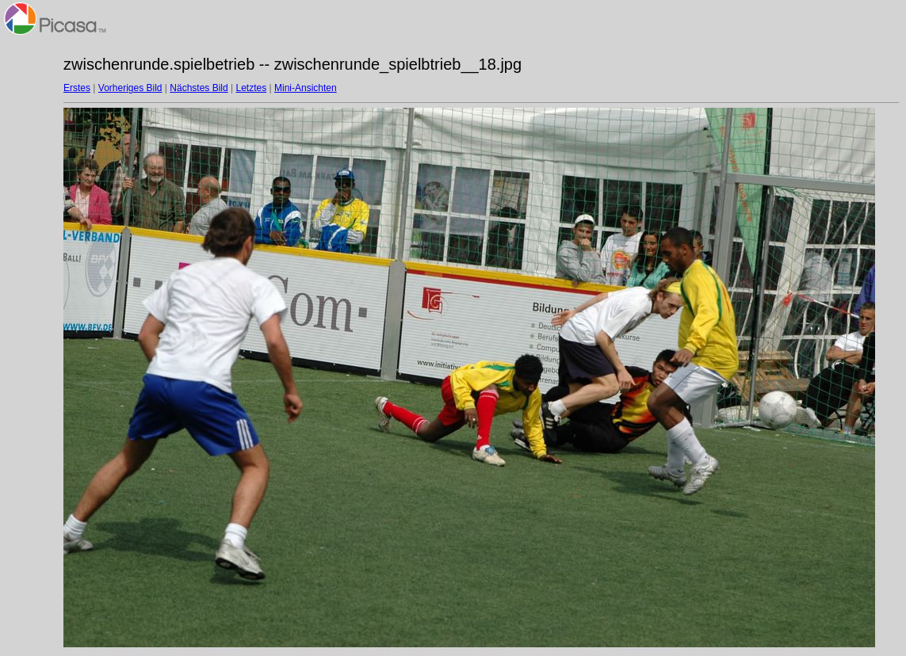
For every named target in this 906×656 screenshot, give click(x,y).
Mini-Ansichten (305, 87)
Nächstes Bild (198, 87)
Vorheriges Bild (130, 87)
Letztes (251, 87)
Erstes (76, 87)
